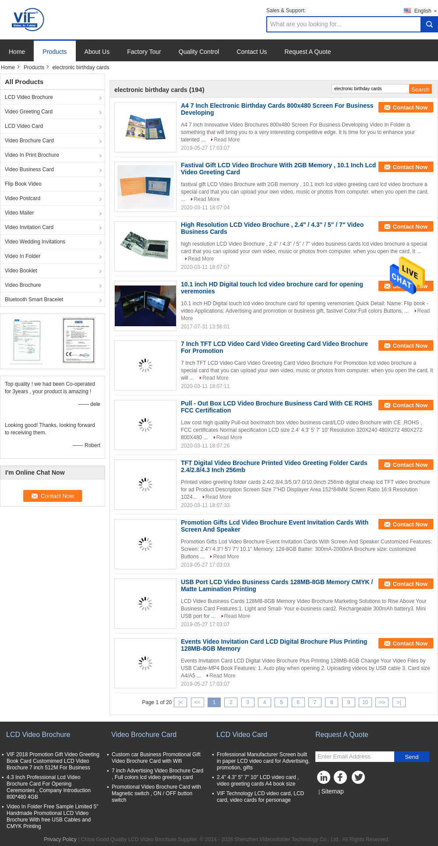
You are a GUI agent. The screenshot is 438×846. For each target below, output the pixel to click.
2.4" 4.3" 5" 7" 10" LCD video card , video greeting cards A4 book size (258, 780)
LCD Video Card (24, 126)
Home (17, 51)
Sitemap (332, 791)
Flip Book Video (23, 184)
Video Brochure (23, 285)
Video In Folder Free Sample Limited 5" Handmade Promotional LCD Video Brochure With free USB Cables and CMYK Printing (52, 816)
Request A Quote (308, 51)
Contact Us (252, 51)
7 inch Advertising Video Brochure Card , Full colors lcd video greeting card (157, 774)
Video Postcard (22, 198)
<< (197, 702)
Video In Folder (22, 256)
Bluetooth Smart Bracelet (34, 299)
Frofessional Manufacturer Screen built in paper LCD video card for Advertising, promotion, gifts (263, 761)
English (426, 10)
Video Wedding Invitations (35, 242)
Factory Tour (144, 51)
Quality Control (199, 51)
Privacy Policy (60, 839)
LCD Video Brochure (29, 97)
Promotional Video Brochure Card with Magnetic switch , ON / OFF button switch (156, 793)
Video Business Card (29, 169)
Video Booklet (21, 271)
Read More (227, 140)
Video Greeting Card (29, 112)
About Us (97, 51)
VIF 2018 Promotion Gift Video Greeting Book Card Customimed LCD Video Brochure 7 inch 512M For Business (53, 761)
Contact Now (410, 107)
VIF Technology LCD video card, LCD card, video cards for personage (260, 796)
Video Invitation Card (29, 227)
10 (365, 702)
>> (382, 702)
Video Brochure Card (29, 140)
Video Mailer (19, 213)
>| (399, 702)
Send (411, 757)
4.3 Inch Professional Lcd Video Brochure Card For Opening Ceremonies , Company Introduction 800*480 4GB (49, 787)
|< (180, 702)
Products (54, 51)
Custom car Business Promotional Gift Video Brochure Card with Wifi (156, 757)
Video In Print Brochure (32, 155)
